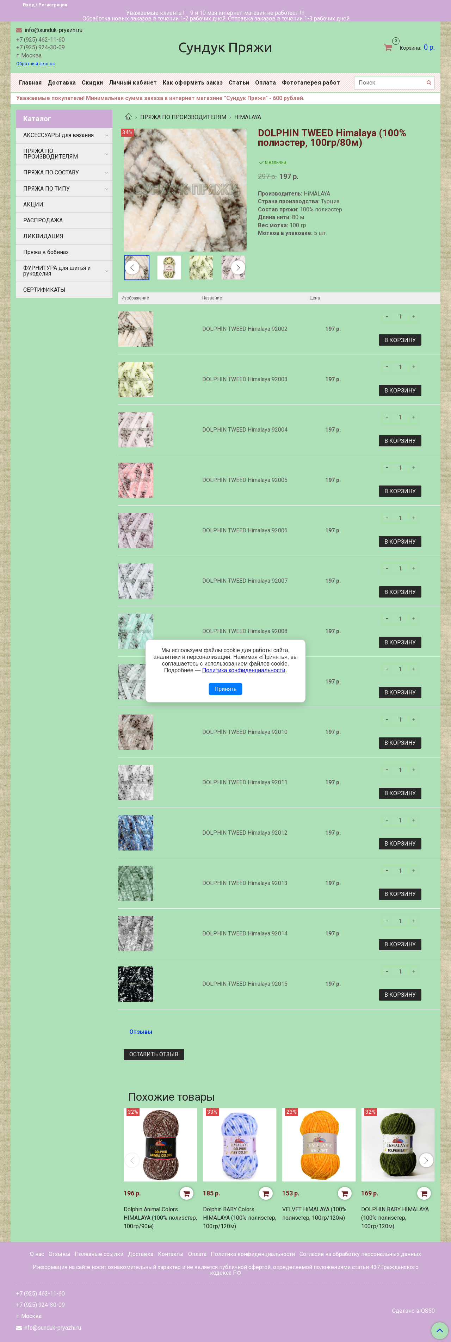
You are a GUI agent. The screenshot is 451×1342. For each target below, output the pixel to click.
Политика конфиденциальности (253, 1254)
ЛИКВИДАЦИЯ (43, 236)
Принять (226, 689)
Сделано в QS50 (413, 1311)
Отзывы (59, 1254)
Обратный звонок (35, 64)
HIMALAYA (247, 117)
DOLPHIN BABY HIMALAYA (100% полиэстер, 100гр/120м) (395, 1218)
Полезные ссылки (99, 1254)
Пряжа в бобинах (46, 252)
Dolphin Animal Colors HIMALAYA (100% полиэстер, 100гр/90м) (160, 1218)
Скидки (92, 82)
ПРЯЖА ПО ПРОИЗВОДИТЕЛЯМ (183, 117)
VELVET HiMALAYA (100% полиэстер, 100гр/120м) (314, 1213)
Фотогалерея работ (311, 82)
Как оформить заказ (193, 82)
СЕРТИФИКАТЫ (44, 289)
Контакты (171, 1254)
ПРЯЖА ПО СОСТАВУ (51, 172)
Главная (30, 82)
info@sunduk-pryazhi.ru (52, 30)
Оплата (265, 82)
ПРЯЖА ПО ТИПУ (46, 188)
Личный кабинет (133, 82)
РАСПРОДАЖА (43, 220)
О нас (37, 1254)
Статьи (239, 82)
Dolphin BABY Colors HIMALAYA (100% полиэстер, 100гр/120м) (239, 1218)
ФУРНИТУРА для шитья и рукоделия (57, 271)
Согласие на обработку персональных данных (360, 1254)
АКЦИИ (33, 204)
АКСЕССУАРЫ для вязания (58, 135)
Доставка (62, 82)
